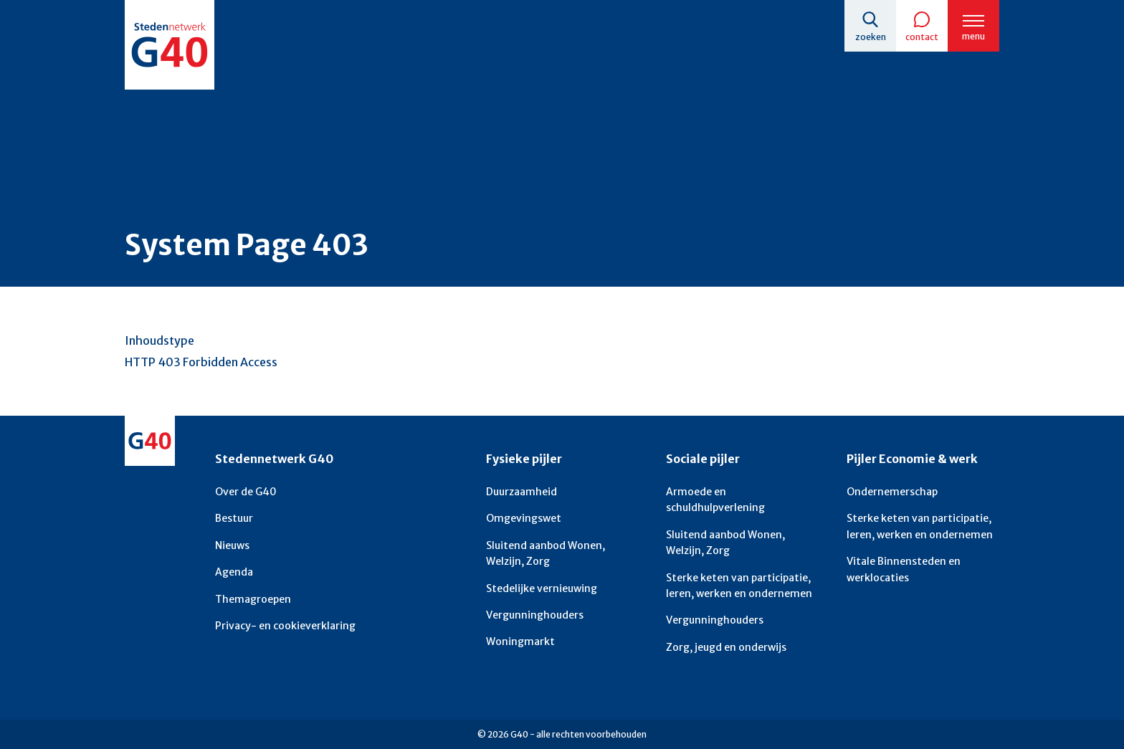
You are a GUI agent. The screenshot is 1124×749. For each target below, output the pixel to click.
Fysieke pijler (524, 459)
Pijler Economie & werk (912, 459)
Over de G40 (246, 491)
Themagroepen (253, 599)
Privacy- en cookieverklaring (285, 625)
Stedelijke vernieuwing (541, 588)
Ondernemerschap (892, 491)
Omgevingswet (523, 518)
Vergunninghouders (535, 615)
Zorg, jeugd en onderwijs (726, 647)
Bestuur (234, 518)
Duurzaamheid (521, 491)
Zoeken (870, 37)
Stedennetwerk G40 (274, 459)
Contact (921, 37)
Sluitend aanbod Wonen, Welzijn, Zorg (545, 553)
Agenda (234, 572)
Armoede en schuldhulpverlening (715, 499)
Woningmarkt (520, 641)
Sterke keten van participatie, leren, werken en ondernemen (739, 585)
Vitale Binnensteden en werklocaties (904, 569)
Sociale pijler (703, 459)
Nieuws (232, 545)
